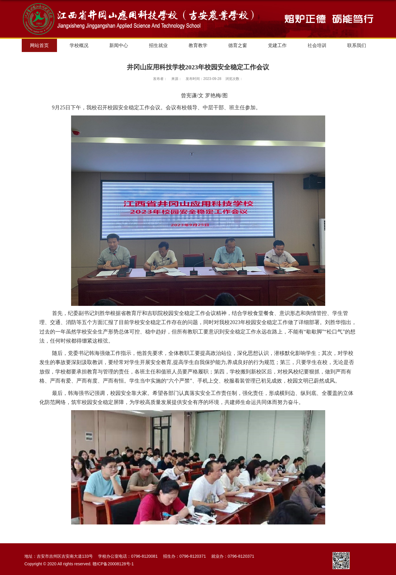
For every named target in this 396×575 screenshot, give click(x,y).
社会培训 (317, 45)
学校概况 (79, 45)
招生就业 (158, 45)
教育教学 (198, 45)
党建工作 (277, 45)
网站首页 (39, 45)
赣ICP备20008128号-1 (113, 563)
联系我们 (356, 45)
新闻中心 (118, 45)
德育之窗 (237, 45)
